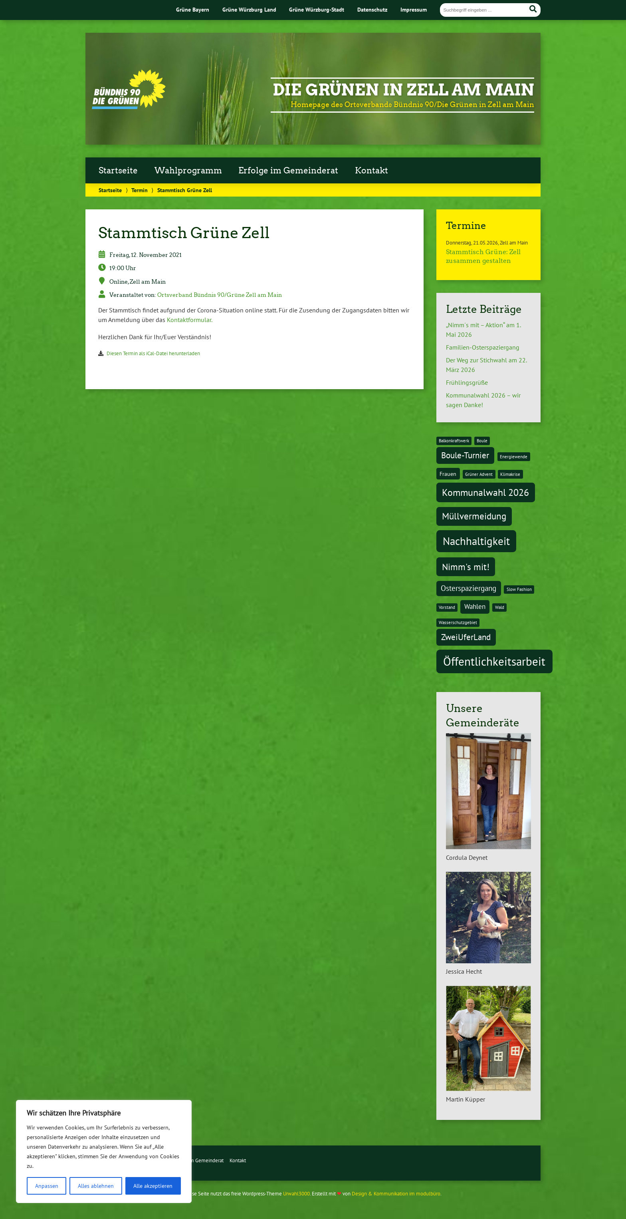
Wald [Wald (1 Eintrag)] (499, 607)
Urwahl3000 (296, 1193)
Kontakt (371, 170)
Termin (139, 190)
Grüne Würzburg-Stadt (316, 9)
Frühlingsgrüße (467, 382)
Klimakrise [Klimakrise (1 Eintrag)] (510, 474)
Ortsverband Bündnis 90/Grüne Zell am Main (219, 294)
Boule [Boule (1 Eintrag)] (482, 440)
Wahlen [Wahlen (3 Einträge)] (474, 606)
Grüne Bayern (192, 9)
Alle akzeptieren (152, 1185)
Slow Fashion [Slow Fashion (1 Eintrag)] (519, 589)
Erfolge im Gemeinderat (288, 170)
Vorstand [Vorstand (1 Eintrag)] (447, 607)
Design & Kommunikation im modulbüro (396, 1193)
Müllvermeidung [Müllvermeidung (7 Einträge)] (474, 516)
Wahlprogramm (188, 170)
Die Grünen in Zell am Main (403, 89)
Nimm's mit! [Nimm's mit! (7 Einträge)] (465, 567)
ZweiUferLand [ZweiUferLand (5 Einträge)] (466, 637)
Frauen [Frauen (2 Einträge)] (448, 473)
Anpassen (46, 1185)
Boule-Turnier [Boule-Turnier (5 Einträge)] (465, 455)
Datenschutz (372, 9)
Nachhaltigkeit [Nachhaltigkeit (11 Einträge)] (476, 541)
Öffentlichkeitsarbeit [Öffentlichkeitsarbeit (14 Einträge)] (494, 661)
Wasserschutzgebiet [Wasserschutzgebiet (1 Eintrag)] (458, 622)
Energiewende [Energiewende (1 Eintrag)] (513, 456)
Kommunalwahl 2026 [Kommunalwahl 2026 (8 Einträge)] (485, 492)
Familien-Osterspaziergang (482, 347)
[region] (104, 1151)
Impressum (413, 9)
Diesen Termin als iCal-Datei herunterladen (153, 353)
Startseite (118, 170)
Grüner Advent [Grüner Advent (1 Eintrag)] (479, 474)
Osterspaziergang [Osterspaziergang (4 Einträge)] (468, 588)
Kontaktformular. (189, 320)
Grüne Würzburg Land (249, 9)
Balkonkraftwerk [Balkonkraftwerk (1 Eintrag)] (454, 440)
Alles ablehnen (96, 1185)
